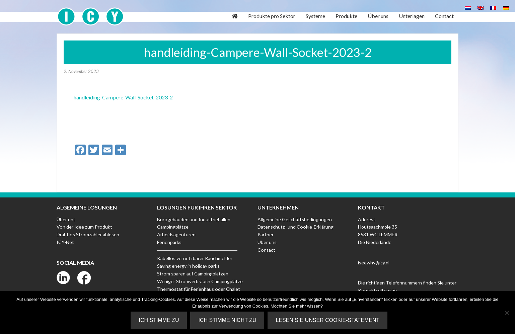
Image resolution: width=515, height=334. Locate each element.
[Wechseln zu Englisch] (480, 7)
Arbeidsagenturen (176, 234)
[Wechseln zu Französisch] (493, 7)
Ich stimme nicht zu (227, 320)
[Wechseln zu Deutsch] (506, 7)
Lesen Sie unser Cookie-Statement (328, 320)
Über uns (66, 219)
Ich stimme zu (159, 320)
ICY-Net (65, 242)
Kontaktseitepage (377, 290)
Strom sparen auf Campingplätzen (192, 273)
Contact (266, 250)
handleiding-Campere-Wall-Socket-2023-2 (123, 97)
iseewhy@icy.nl (373, 262)
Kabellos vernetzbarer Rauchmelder (194, 258)
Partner (266, 234)
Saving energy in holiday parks (188, 265)
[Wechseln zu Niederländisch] (467, 7)
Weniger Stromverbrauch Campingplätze (199, 281)
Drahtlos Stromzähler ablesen (87, 234)
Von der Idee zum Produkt (84, 227)
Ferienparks (169, 242)
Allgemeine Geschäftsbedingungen (295, 219)
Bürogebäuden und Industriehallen (193, 219)
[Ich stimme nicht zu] (506, 312)
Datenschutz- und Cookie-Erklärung (295, 227)
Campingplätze (172, 227)
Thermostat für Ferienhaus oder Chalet (198, 288)
